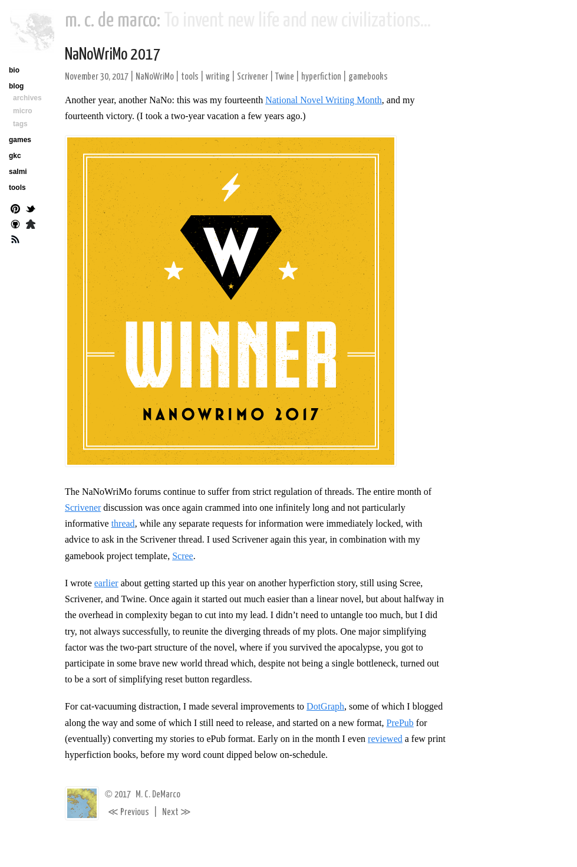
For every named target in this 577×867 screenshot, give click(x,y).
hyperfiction (321, 77)
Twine (284, 77)
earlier (106, 583)
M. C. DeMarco (158, 794)
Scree (182, 556)
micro (22, 111)
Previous (128, 812)
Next (176, 812)
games (20, 140)
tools (190, 77)
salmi (18, 172)
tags (20, 124)
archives (27, 98)
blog (16, 86)
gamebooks (368, 77)
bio (14, 70)
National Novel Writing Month (323, 100)
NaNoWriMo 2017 (113, 55)
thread (123, 523)
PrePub (400, 723)
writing (218, 77)
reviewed (385, 739)
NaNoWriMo (155, 77)
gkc (15, 156)
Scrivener (252, 77)
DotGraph (325, 706)
